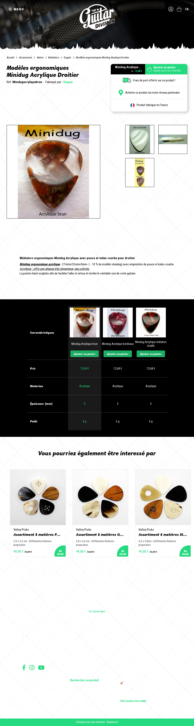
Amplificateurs (78, 657)
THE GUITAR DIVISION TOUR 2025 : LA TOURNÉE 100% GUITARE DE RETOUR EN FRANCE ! (143, 674)
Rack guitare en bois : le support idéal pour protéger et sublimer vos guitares (145, 663)
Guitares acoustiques (83, 645)
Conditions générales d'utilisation (40, 677)
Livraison (27, 700)
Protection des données (34, 691)
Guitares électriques (82, 639)
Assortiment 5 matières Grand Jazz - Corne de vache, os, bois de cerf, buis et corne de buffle (100, 535)
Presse (26, 657)
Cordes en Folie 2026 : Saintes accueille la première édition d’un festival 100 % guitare (145, 641)
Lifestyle (75, 674)
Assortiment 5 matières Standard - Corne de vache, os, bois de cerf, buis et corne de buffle (163, 535)
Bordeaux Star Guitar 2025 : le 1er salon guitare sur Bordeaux (143, 693)
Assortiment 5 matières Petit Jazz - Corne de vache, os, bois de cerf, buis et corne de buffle (37, 535)
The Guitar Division (97, 17)
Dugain (67, 57)
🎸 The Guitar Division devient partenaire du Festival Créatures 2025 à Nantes (146, 684)
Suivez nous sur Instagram (31, 667)
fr (187, 9)
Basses (74, 651)
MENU (19, 9)
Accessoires (25, 57)
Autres (40, 57)
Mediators (53, 57)
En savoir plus (97, 611)
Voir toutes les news (133, 701)
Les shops (28, 645)
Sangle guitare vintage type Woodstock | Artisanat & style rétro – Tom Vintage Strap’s (144, 652)
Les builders (29, 639)
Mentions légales (31, 686)
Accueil (10, 57)
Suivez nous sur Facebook (24, 667)
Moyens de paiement (33, 695)
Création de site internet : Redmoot (97, 722)
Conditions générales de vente (38, 682)
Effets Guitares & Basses (85, 663)
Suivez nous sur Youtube (41, 667)
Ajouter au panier (84, 353)
